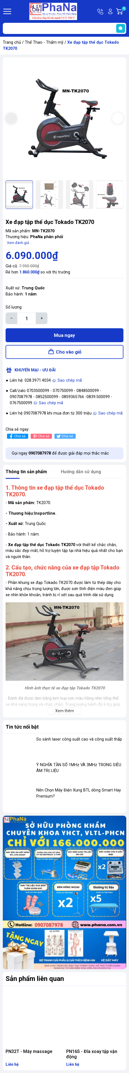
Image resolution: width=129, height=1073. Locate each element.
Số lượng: (14, 307)
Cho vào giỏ (69, 352)
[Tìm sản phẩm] (64, 28)
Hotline (100, 11)
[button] (117, 118)
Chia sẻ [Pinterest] (40, 436)
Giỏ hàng (123, 11)
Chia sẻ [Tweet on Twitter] (64, 436)
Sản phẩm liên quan (35, 979)
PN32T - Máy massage (29, 1051)
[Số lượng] (26, 318)
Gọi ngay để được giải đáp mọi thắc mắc (60, 453)
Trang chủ (12, 42)
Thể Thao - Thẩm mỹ (44, 42)
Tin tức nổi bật (22, 727)
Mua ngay (64, 335)
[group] (64, 118)
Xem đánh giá (18, 243)
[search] (120, 28)
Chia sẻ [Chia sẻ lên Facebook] (16, 436)
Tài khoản (110, 11)
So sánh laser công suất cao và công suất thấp (79, 739)
